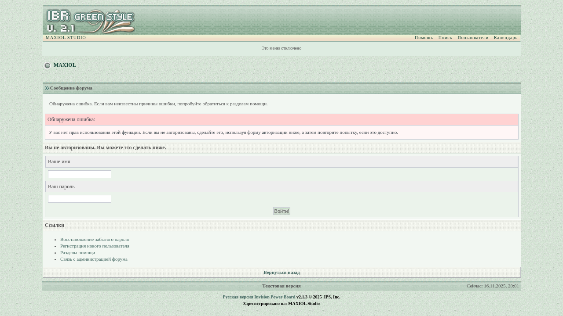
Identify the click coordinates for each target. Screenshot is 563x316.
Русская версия (238, 296)
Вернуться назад (281, 272)
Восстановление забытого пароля (94, 239)
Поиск (446, 37)
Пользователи (473, 37)
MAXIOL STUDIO (66, 37)
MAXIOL (65, 65)
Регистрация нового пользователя (94, 245)
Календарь (506, 37)
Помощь (424, 37)
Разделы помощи (77, 252)
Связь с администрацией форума (94, 259)
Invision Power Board (274, 296)
